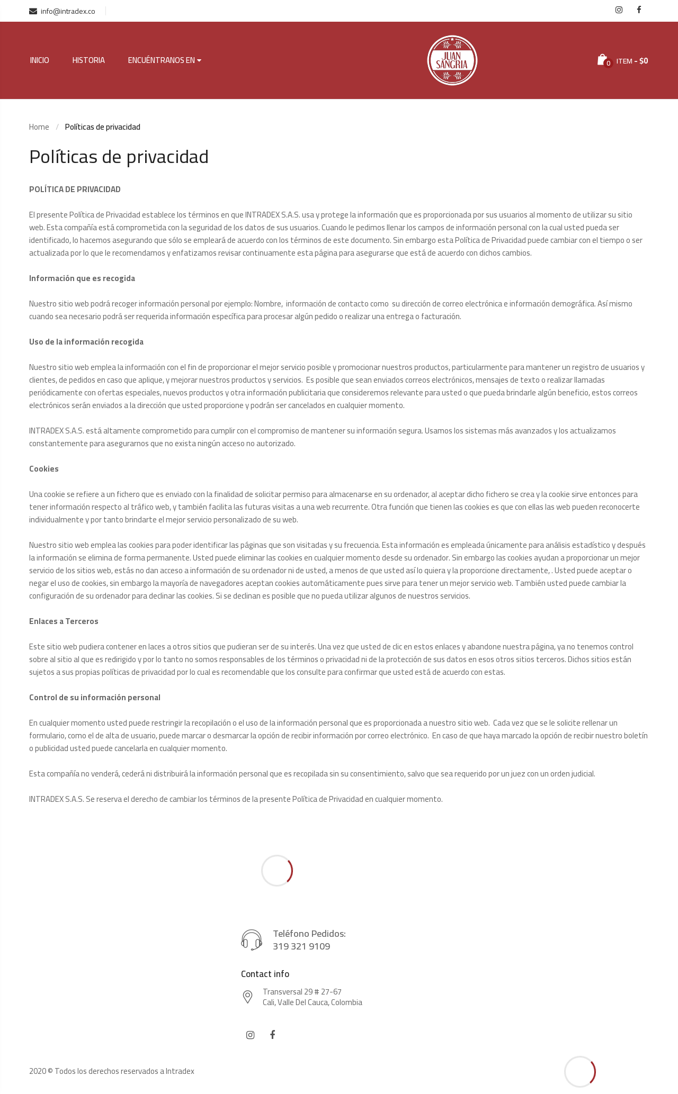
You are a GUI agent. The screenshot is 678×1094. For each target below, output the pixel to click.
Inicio (39, 60)
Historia (89, 60)
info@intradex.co (62, 11)
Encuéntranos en (161, 60)
